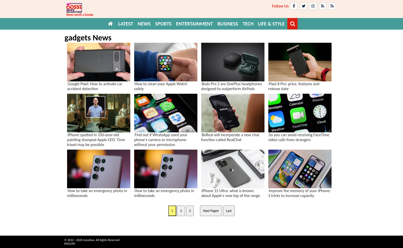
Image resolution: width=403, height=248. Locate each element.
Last (229, 211)
